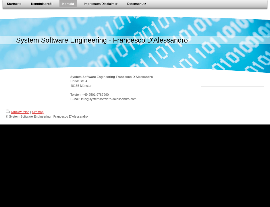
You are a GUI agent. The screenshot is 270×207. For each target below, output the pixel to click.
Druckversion (17, 112)
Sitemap (37, 112)
